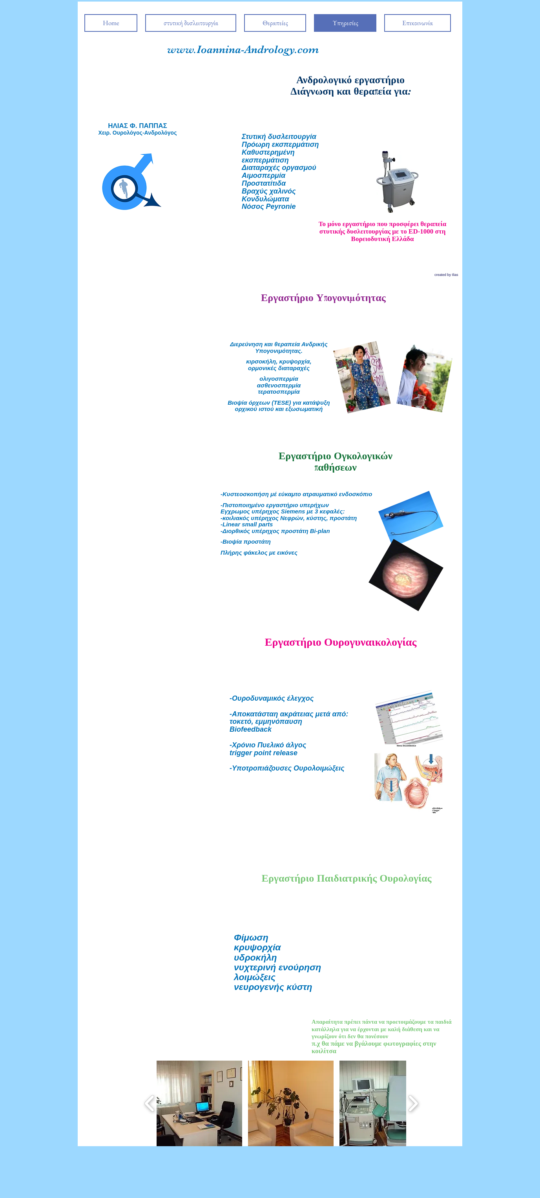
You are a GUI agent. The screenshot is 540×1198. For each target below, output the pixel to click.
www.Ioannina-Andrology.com (243, 49)
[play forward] (413, 1103)
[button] (199, 1103)
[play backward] (150, 1103)
